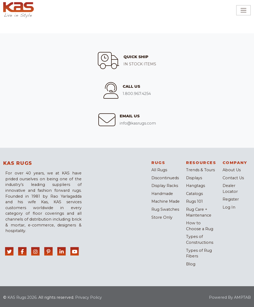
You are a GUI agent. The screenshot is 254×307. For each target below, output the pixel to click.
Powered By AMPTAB (230, 297)
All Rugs (159, 170)
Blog (190, 264)
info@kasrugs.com (138, 123)
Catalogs (194, 193)
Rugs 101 (194, 201)
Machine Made (165, 201)
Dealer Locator (230, 188)
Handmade (162, 193)
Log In (229, 207)
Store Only (161, 217)
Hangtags (195, 185)
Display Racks (164, 185)
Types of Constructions (199, 239)
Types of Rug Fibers (199, 253)
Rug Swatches (165, 209)
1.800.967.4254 (137, 93)
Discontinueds (165, 178)
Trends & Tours (200, 170)
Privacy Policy (88, 297)
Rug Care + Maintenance (198, 212)
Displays (194, 178)
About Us (232, 170)
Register (231, 199)
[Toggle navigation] (243, 10)
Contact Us (233, 178)
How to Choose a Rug (199, 226)
